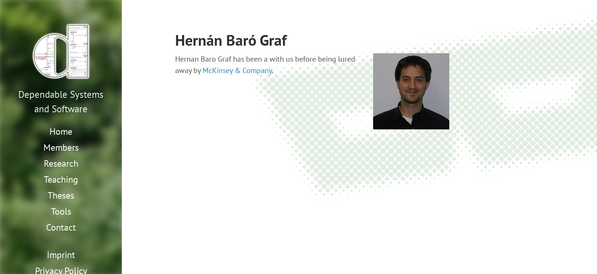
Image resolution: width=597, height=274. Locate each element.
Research (61, 163)
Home (60, 131)
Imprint (61, 255)
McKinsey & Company (237, 70)
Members (61, 147)
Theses (61, 195)
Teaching (61, 179)
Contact (61, 227)
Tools (61, 211)
